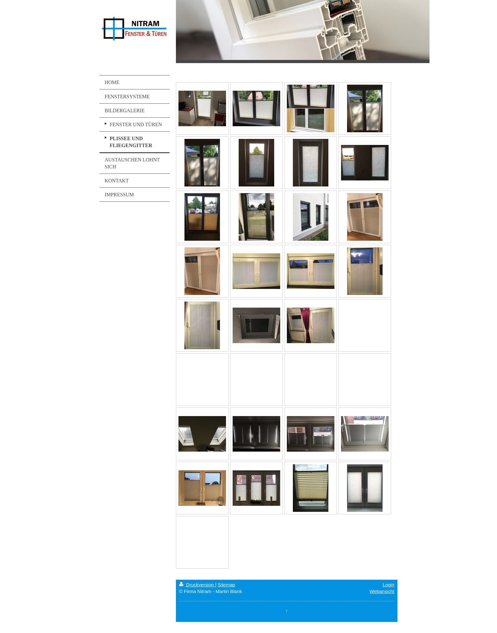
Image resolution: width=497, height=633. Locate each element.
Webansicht (382, 591)
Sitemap (226, 584)
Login (388, 584)
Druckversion (197, 584)
